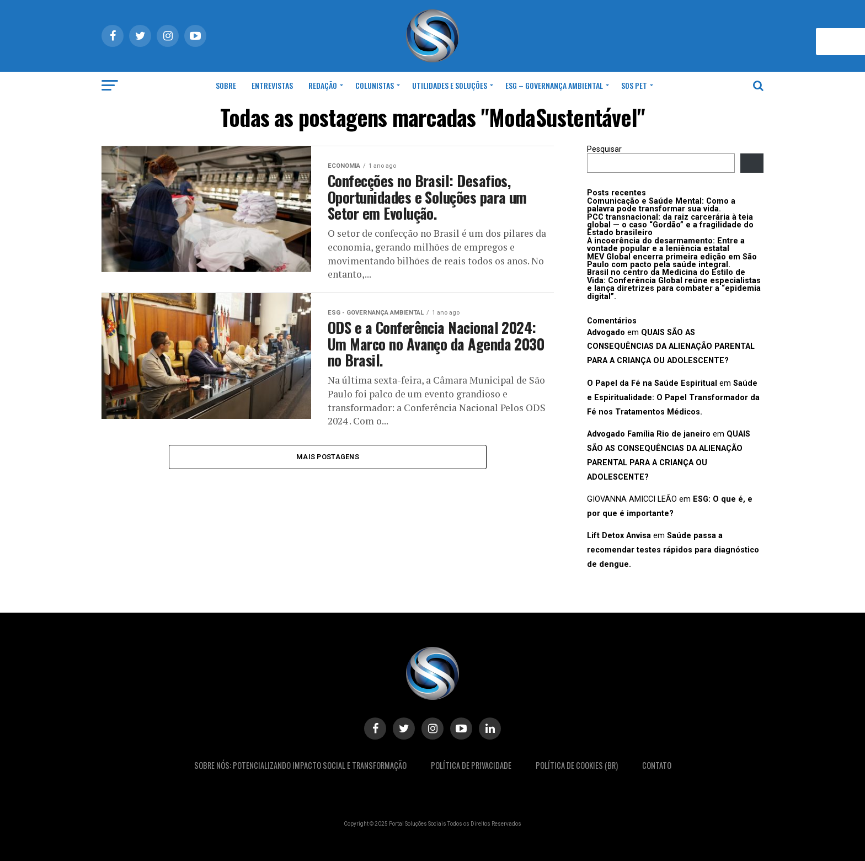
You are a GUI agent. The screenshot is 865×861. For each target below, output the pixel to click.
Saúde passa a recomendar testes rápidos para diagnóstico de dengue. (673, 550)
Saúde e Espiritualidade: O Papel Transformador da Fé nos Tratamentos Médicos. (673, 398)
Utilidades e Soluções (449, 85)
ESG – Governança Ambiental (554, 85)
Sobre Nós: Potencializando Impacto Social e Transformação (300, 765)
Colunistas (374, 85)
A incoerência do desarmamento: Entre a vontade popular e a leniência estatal (666, 244)
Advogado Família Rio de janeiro (649, 434)
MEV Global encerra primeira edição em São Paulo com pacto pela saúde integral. (672, 260)
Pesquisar (604, 149)
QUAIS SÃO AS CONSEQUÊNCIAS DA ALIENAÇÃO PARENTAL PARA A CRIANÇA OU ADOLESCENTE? (671, 347)
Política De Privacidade (471, 765)
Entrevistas (272, 85)
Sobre (226, 85)
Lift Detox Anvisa (619, 535)
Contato (656, 765)
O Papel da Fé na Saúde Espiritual (652, 383)
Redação (322, 85)
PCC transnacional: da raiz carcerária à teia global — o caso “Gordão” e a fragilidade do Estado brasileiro (670, 225)
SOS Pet (634, 85)
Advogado (606, 332)
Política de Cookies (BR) (577, 765)
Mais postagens (327, 458)
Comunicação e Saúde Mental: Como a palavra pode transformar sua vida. (661, 205)
